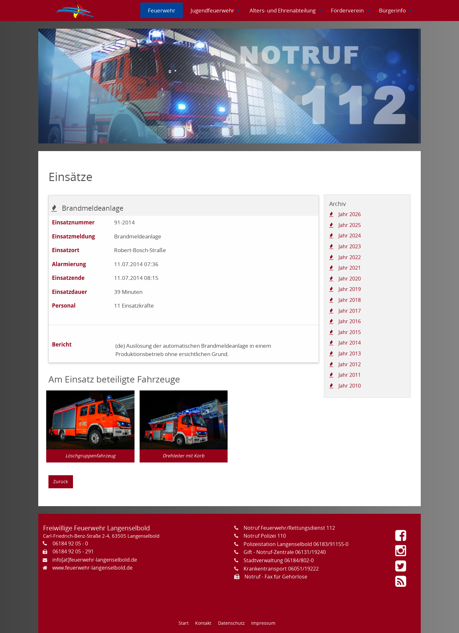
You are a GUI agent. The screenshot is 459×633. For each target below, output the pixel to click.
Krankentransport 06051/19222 (281, 568)
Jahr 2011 (350, 374)
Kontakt (203, 623)
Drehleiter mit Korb (183, 456)
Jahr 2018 (350, 299)
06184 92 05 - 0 (70, 543)
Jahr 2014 (350, 342)
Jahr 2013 (350, 353)
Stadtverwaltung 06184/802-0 (279, 560)
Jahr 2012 (350, 364)
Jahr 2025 (350, 225)
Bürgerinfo (392, 10)
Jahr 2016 (350, 321)
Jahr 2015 (350, 332)
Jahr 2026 (350, 214)
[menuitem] (76, 10)
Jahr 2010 (350, 385)
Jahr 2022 (350, 257)
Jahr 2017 (350, 310)
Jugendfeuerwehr (212, 10)
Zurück (60, 481)
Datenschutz (231, 623)
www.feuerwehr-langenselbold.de (92, 567)
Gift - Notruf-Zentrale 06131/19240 (285, 552)
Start (183, 623)
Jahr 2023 (350, 246)
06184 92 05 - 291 (73, 551)
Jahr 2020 (350, 278)
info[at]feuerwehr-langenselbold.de (94, 559)
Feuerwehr (161, 10)
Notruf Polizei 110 (265, 535)
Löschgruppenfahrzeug (90, 456)
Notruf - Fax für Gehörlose (275, 576)
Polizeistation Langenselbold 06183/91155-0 (296, 544)
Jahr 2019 (350, 289)
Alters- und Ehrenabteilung (283, 10)
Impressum (263, 623)
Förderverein (347, 10)
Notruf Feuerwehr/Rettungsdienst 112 (289, 527)
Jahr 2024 (350, 235)
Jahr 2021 (350, 267)
